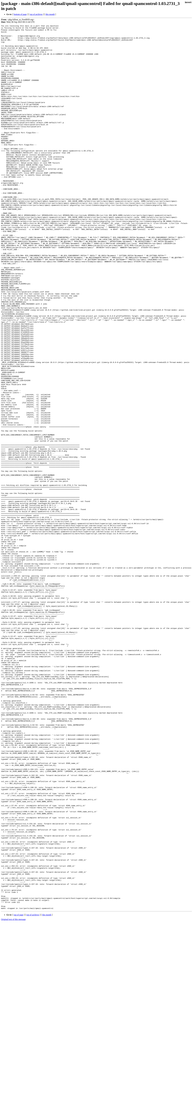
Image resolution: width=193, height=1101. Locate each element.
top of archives (36, 14)
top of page (18, 1092)
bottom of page (20, 14)
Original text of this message (13, 1096)
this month (50, 14)
